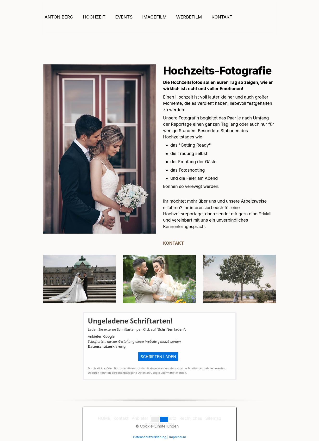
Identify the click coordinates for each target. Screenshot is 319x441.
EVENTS (123, 16)
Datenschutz (163, 418)
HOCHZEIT (94, 16)
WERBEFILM (189, 16)
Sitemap (213, 418)
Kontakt (222, 16)
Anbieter (140, 418)
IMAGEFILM (154, 16)
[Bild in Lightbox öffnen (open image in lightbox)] (99, 149)
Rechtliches (190, 418)
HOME (104, 418)
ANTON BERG (58, 16)
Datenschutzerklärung (107, 346)
